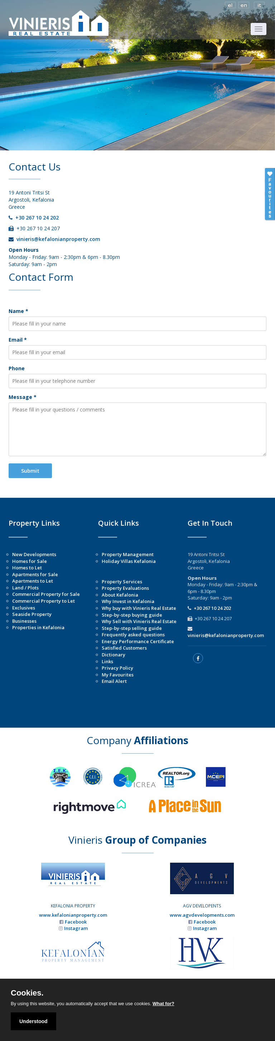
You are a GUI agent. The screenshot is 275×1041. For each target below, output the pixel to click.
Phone (17, 368)
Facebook (76, 922)
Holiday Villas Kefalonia (129, 561)
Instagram (76, 928)
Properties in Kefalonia (38, 627)
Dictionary (113, 654)
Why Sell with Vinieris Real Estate (139, 621)
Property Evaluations (125, 588)
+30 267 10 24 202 (37, 217)
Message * (23, 397)
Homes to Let (27, 567)
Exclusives (23, 607)
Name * (18, 311)
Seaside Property (32, 614)
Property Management (128, 554)
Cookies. (27, 993)
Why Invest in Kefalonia (128, 601)
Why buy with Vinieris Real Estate (139, 608)
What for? (163, 1003)
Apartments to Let (32, 581)
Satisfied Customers (124, 648)
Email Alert (114, 681)
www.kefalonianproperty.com (73, 915)
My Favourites (118, 674)
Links (107, 661)
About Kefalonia (120, 595)
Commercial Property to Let (43, 601)
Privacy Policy (117, 668)
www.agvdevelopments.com (202, 915)
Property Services (122, 581)
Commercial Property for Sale (46, 594)
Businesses (24, 621)
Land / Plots (25, 587)
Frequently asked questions (133, 634)
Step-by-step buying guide (132, 615)
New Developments (34, 554)
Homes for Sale (29, 561)
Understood (33, 1021)
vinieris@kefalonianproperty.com (58, 239)
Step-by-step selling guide (132, 628)
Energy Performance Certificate (138, 641)
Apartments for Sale (35, 574)
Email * (18, 339)
